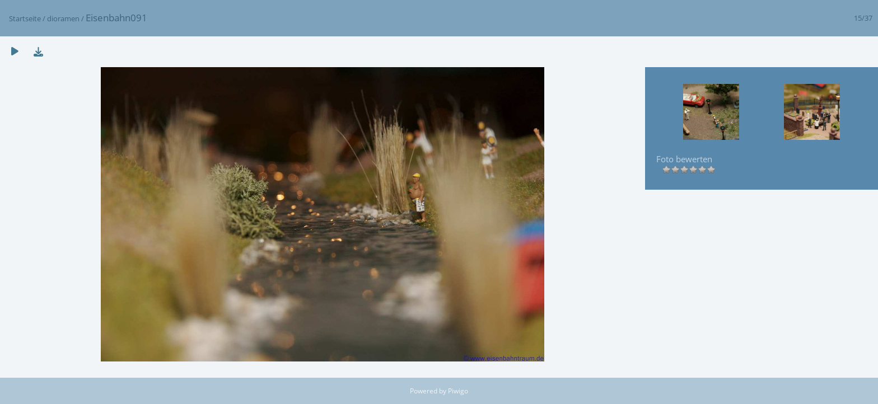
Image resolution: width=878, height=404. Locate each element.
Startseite (25, 18)
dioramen (63, 18)
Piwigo (458, 391)
